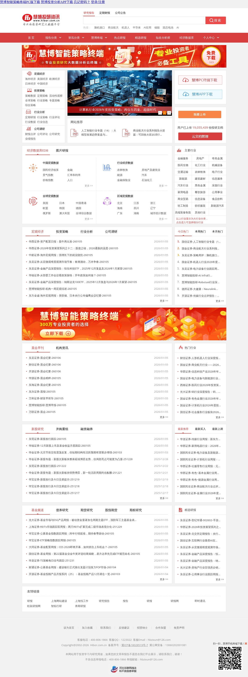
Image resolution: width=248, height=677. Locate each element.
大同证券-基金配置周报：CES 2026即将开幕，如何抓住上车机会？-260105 (73, 547)
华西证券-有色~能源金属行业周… (199, 479)
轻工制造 (183, 205)
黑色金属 (200, 185)
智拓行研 (56, 606)
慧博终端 (97, 38)
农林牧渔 (122, 170)
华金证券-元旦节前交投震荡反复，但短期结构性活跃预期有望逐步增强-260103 (75, 452)
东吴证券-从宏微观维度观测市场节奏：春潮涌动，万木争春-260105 (69, 262)
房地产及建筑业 (151, 170)
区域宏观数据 (125, 196)
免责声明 (179, 627)
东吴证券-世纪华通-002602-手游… (200, 520)
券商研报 (80, 606)
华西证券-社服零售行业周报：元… (200, 466)
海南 (119, 208)
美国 (45, 203)
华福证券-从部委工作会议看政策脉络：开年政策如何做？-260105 (67, 275)
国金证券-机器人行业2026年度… (198, 262)
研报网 (175, 601)
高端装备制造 (183, 212)
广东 (119, 213)
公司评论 (42, 134)
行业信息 (42, 122)
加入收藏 (87, 627)
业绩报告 (30, 138)
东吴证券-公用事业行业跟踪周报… (200, 574)
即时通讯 (200, 601)
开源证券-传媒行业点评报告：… (198, 295)
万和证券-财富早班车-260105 (46, 398)
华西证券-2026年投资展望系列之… (200, 527)
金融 (70, 170)
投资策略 (39, 90)
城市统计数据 (158, 213)
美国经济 (42, 79)
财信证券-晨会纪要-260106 (45, 364)
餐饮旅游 (200, 192)
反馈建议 (124, 627)
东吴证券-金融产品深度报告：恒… (200, 554)
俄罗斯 (47, 213)
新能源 (183, 178)
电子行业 (217, 172)
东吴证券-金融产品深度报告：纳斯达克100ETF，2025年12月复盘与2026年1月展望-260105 (83, 282)
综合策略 (30, 105)
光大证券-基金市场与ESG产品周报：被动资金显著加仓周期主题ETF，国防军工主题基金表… (83, 520)
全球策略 (30, 100)
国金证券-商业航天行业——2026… (200, 365)
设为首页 (69, 627)
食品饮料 (217, 199)
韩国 (62, 208)
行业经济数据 (125, 163)
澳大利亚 (64, 213)
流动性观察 (56, 95)
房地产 (200, 158)
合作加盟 (160, 627)
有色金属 (217, 158)
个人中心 (209, 38)
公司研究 (54, 134)
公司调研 (39, 129)
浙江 (153, 203)
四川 (136, 208)
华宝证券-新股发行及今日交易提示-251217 (54, 493)
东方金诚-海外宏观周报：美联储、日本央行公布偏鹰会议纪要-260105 (70, 295)
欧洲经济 (54, 79)
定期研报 (30, 117)
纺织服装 (200, 205)
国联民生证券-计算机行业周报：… (200, 459)
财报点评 (30, 134)
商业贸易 (183, 199)
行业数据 (30, 122)
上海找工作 (81, 601)
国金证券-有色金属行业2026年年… (200, 398)
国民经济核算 (51, 170)
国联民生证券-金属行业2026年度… (200, 493)
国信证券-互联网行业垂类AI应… (198, 540)
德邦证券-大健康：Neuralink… (197, 289)
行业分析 (39, 112)
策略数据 (30, 95)
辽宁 (153, 208)
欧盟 (45, 208)
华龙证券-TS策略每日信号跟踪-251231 (51, 560)
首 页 (31, 38)
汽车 (144, 175)
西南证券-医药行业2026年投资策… (200, 385)
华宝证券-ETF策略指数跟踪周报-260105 (52, 540)
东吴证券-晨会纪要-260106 (45, 358)
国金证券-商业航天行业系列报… (198, 248)
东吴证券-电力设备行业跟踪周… (198, 268)
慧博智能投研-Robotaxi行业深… (198, 282)
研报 (30, 601)
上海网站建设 (59, 601)
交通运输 (183, 172)
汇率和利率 (74, 175)
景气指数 (48, 175)
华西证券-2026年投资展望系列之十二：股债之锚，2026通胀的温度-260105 (73, 248)
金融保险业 (123, 180)
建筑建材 (200, 178)
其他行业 (200, 212)
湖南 (136, 213)
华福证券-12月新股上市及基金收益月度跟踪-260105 (60, 445)
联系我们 (105, 627)
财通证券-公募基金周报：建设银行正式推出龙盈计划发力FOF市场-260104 (72, 567)
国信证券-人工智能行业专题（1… (199, 241)
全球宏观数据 (51, 196)
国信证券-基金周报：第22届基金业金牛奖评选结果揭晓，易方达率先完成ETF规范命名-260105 (84, 554)
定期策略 (42, 95)
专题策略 (54, 100)
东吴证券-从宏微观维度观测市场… (200, 547)
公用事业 (217, 192)
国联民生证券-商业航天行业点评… (200, 486)
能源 (119, 175)
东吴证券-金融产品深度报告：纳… (200, 561)
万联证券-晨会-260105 (42, 412)
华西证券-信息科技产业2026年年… (200, 371)
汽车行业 (183, 185)
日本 (62, 203)
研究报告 (104, 601)
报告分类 (51, 38)
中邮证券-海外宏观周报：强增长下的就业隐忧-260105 (61, 255)
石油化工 (147, 180)
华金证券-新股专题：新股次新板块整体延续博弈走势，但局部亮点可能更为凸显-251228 (81, 459)
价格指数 (48, 180)
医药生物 (183, 165)
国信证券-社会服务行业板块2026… (200, 412)
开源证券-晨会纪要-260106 (45, 371)
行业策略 (42, 100)
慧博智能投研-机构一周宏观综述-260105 (53, 289)
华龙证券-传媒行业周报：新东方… (200, 439)
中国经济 (42, 83)
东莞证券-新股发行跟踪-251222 (47, 466)
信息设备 (200, 199)
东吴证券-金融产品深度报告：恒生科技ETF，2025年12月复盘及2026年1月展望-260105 (80, 268)
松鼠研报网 (33, 606)
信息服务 (217, 178)
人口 (70, 180)
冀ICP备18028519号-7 (134, 645)
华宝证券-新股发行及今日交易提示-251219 (54, 479)
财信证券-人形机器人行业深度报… (200, 358)
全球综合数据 (84, 213)
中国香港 (81, 203)
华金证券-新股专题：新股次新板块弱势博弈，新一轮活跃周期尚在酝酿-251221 (75, 472)
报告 (125, 601)
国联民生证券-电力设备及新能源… (200, 452)
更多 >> (89, 185)
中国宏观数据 (51, 163)
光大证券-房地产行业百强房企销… (200, 567)
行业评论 (54, 117)
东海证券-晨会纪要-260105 (45, 385)
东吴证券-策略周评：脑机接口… (198, 255)
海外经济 (30, 79)
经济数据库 (187, 38)
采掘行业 (217, 185)
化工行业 (200, 165)
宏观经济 (39, 74)
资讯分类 (74, 38)
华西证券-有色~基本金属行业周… (199, 473)
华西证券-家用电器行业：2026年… (200, 446)
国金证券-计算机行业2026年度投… (200, 405)
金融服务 (183, 158)
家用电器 (183, 192)
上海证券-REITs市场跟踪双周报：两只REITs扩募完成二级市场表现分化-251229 (75, 527)
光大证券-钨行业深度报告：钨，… (200, 392)
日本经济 (30, 83)
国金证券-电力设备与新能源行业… (200, 378)
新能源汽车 (217, 205)
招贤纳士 (142, 627)
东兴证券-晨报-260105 (42, 391)
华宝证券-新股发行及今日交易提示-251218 (54, 486)
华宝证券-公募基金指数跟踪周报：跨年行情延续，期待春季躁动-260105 (71, 533)
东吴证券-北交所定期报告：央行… (200, 533)
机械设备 (217, 165)
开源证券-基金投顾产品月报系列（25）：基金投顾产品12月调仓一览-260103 (74, 574)
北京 (119, 203)
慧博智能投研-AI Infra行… (194, 275)
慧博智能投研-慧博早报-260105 (47, 405)
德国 (78, 208)
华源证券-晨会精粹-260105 (45, 378)
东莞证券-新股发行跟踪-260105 (47, 439)
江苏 (136, 203)
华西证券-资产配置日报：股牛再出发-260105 (55, 241)
